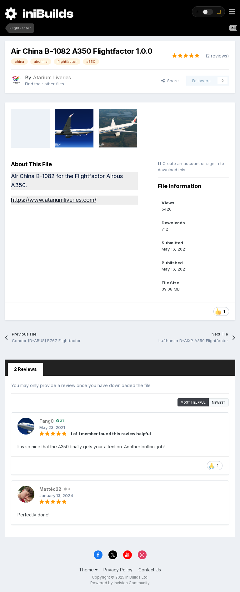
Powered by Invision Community (120, 582)
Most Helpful (193, 402)
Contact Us (149, 569)
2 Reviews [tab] (25, 369)
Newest (219, 402)
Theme (88, 569)
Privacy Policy (117, 569)
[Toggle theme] (208, 11)
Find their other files (44, 83)
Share (170, 80)
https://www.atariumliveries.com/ (53, 200)
